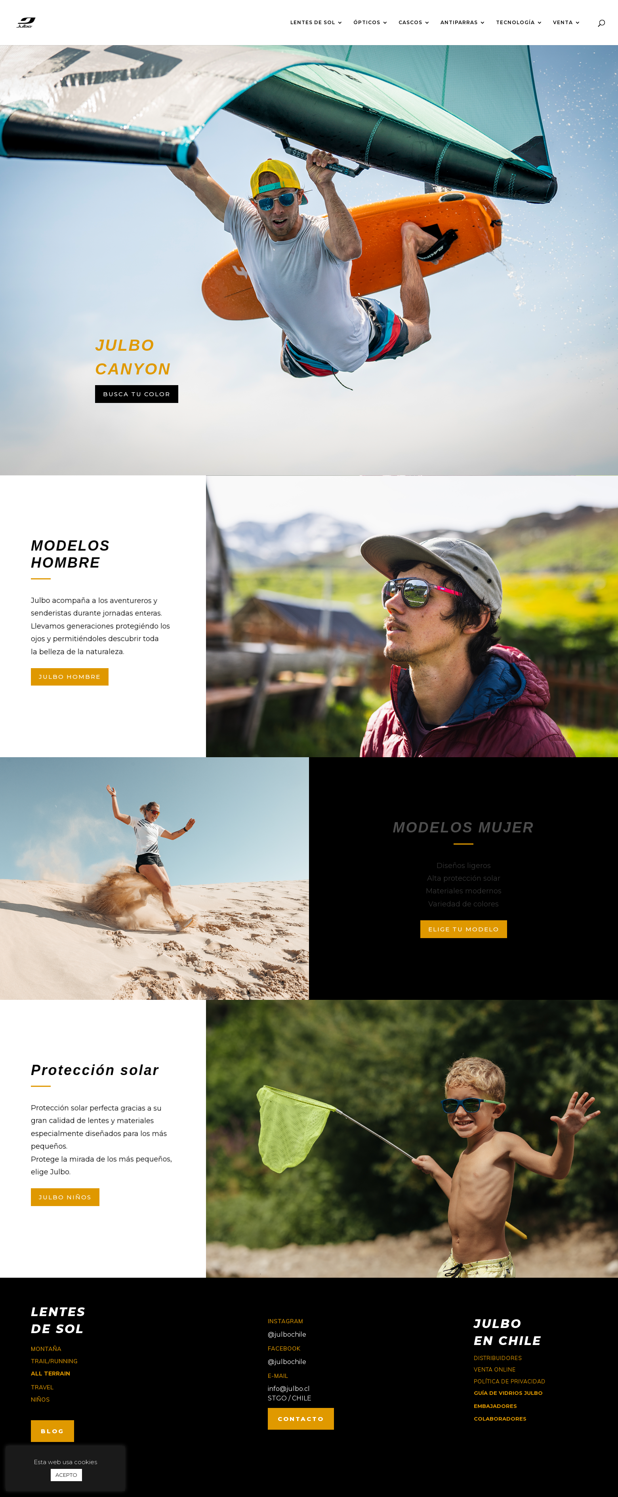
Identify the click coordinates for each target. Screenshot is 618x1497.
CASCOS (410, 22)
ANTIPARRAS (459, 22)
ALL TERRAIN (50, 1373)
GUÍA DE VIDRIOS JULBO (508, 1393)
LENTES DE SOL (312, 22)
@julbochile (287, 1334)
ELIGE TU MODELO (463, 929)
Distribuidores (498, 1358)
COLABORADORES (500, 1418)
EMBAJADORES (495, 1406)
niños (40, 1399)
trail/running (54, 1361)
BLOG (52, 1431)
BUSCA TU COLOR (136, 394)
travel (42, 1387)
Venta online (495, 1369)
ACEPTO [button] (66, 1475)
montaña (46, 1349)
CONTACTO (301, 1419)
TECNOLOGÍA (515, 22)
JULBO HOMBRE (70, 676)
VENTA (563, 22)
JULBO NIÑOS (65, 1197)
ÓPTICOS (366, 22)
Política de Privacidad (510, 1381)
